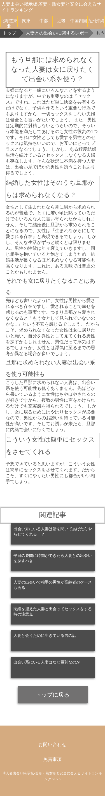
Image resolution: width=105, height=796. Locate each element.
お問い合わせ (52, 744)
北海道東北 (9, 23)
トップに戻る (52, 694)
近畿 (61, 20)
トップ (9, 33)
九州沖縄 (96, 20)
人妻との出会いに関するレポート (57, 33)
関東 (26, 20)
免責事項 (52, 759)
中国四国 (78, 20)
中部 (43, 20)
